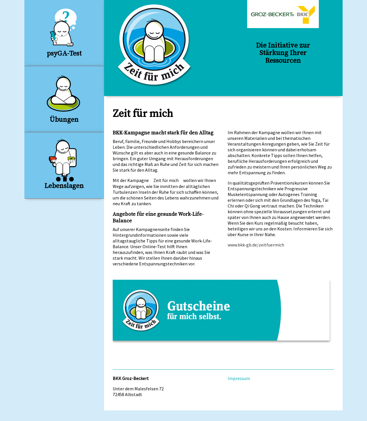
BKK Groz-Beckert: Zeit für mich (155, 45)
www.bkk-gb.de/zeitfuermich (256, 245)
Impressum (239, 378)
